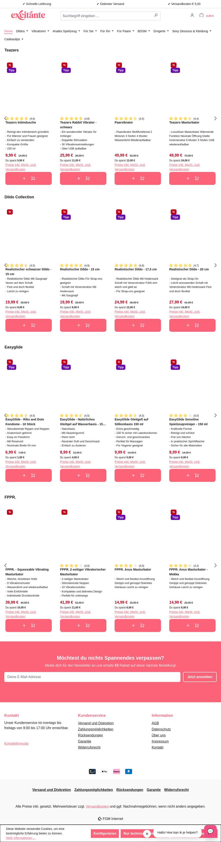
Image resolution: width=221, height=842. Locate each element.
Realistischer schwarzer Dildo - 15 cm (28, 272)
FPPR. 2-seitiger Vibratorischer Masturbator (83, 572)
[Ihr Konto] (192, 15)
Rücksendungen (90, 735)
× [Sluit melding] (146, 834)
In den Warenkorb (28, 178)
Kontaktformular (16, 743)
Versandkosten (97, 806)
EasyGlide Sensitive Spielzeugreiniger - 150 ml (188, 422)
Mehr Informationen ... (21, 838)
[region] (110, 118)
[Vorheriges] (5, 118)
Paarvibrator (124, 122)
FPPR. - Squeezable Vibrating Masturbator (27, 572)
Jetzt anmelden (199, 677)
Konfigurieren (105, 833)
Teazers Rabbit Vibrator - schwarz (78, 125)
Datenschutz (161, 729)
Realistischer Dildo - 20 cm (189, 269)
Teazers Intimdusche (20, 122)
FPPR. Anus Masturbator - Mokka (188, 572)
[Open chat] (210, 831)
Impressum (160, 741)
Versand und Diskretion (96, 723)
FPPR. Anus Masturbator (133, 569)
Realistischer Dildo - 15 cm (79, 269)
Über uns (159, 735)
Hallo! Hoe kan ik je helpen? (177, 832)
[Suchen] (156, 16)
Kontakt (157, 747)
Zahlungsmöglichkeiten (95, 729)
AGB (155, 723)
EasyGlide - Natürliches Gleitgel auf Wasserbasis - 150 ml (82, 422)
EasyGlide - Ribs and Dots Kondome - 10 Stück (24, 422)
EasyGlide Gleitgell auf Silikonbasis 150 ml (131, 422)
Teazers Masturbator (184, 122)
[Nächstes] (215, 118)
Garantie (84, 741)
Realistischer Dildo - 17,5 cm (136, 269)
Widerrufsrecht (89, 747)
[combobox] (106, 16)
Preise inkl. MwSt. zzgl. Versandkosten (20, 167)
